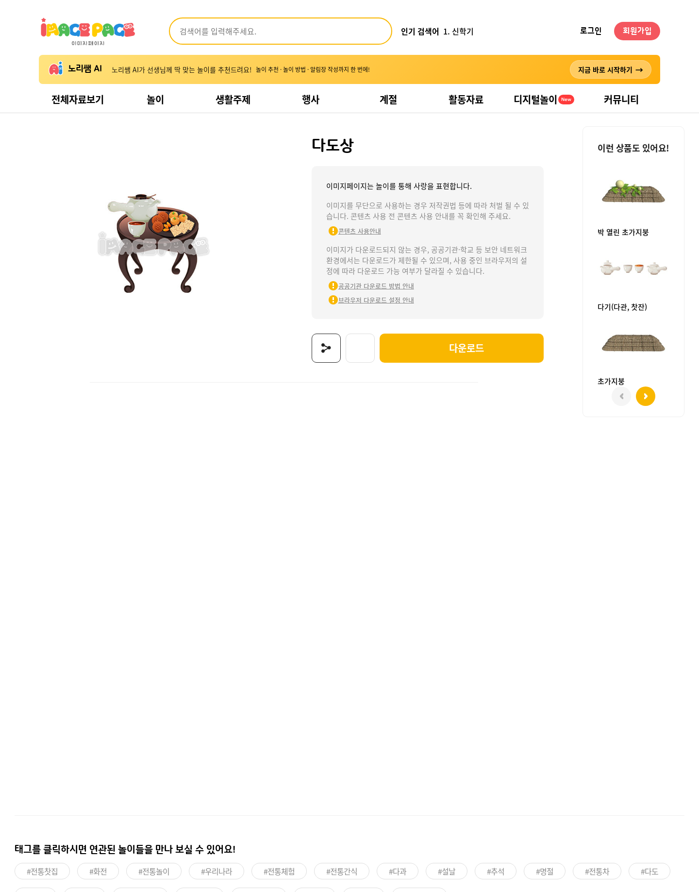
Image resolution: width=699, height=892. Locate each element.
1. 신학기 (458, 31)
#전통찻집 (42, 871)
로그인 (591, 31)
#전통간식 (341, 871)
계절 (388, 99)
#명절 (544, 871)
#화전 (98, 871)
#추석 (495, 871)
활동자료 (466, 99)
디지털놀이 (544, 99)
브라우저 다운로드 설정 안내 (376, 299)
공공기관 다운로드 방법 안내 (376, 285)
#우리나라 (216, 871)
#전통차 (597, 871)
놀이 (155, 99)
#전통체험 (279, 871)
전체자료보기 (77, 99)
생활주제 (233, 99)
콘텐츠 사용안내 (359, 231)
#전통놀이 (153, 871)
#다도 (649, 871)
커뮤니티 (621, 99)
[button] (645, 396)
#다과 (397, 871)
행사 (310, 99)
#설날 (446, 871)
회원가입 (637, 31)
